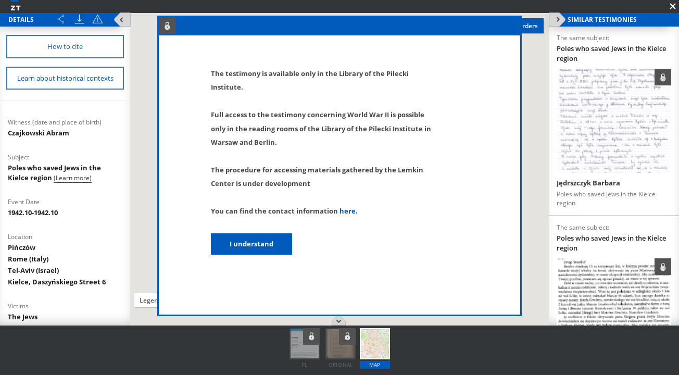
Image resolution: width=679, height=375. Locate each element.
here (348, 211)
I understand (251, 243)
